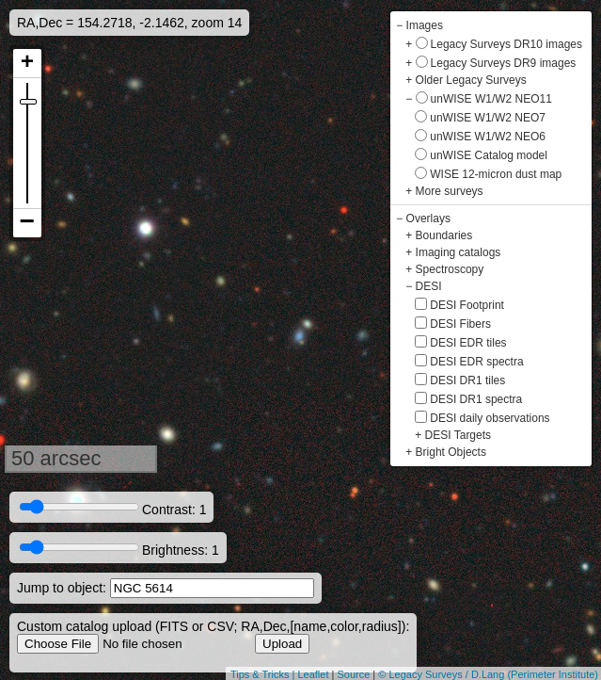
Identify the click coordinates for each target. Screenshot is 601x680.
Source (353, 674)
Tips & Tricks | (264, 674)
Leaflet (312, 674)
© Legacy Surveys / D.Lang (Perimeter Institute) (488, 674)
